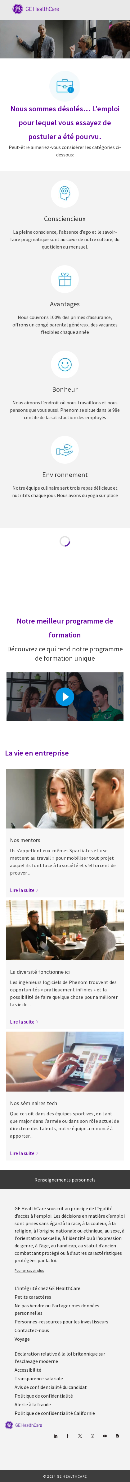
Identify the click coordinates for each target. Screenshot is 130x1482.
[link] (24, 890)
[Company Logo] (32, 8)
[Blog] (92, 1436)
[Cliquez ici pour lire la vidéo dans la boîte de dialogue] (65, 696)
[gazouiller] (80, 1436)
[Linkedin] (55, 1436)
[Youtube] (105, 1436)
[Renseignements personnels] (65, 1179)
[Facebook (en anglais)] (68, 1436)
